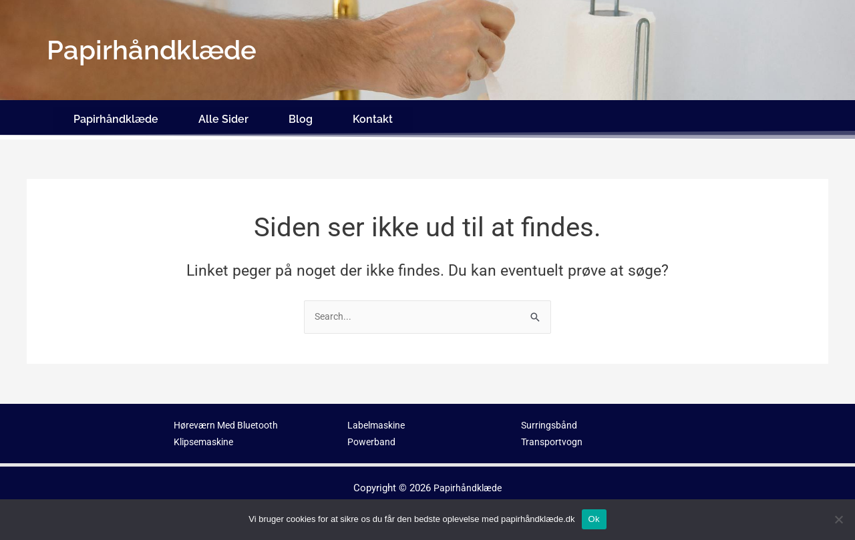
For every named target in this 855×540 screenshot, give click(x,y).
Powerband (372, 435)
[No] (838, 519)
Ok (594, 519)
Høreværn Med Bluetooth (230, 419)
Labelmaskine (378, 419)
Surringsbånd (550, 419)
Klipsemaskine (206, 435)
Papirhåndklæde (115, 115)
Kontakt (373, 115)
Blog (301, 115)
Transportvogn (553, 435)
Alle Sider (223, 115)
